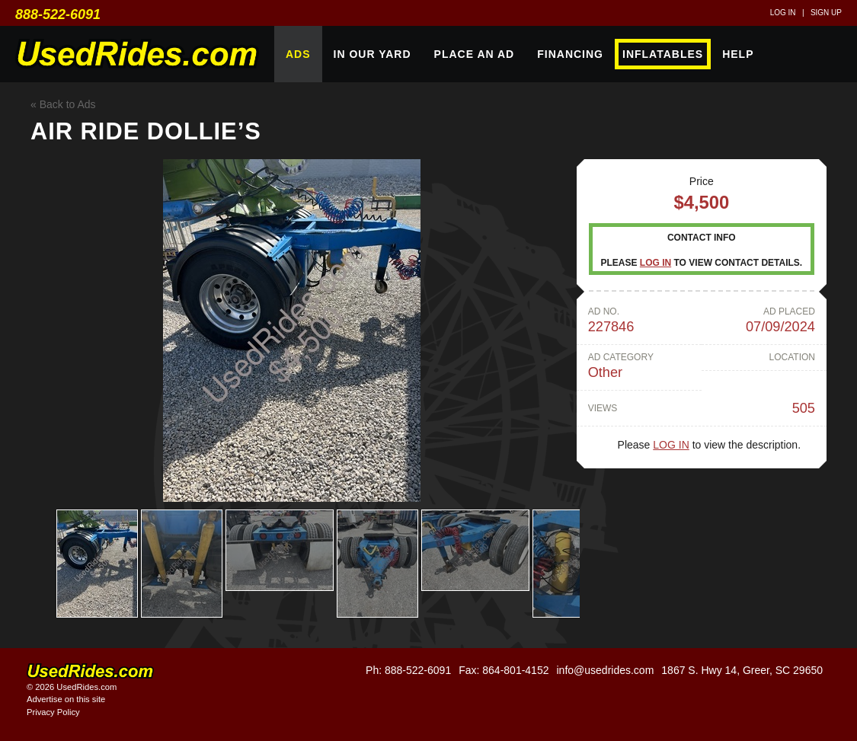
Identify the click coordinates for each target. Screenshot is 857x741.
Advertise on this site (66, 699)
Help (737, 54)
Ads (298, 54)
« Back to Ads (63, 104)
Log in (783, 12)
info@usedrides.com (605, 670)
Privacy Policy (53, 712)
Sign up (826, 12)
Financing (570, 54)
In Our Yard (372, 54)
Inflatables (662, 54)
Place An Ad (474, 54)
